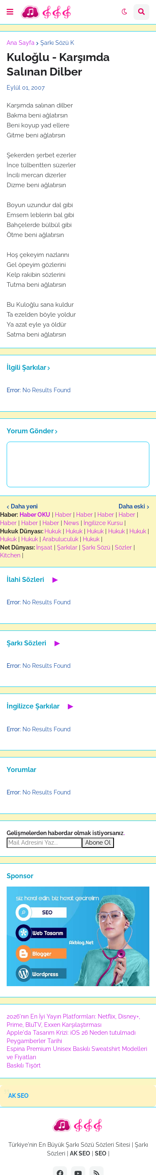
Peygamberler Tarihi (34, 1041)
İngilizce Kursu (103, 523)
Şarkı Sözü (96, 547)
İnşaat (44, 547)
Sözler (123, 547)
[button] (10, 12)
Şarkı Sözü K (57, 43)
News (71, 523)
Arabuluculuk (60, 539)
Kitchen (10, 555)
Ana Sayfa (21, 43)
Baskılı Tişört (24, 1065)
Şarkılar (67, 547)
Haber (63, 514)
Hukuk (53, 531)
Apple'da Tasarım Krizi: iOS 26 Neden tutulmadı (71, 1032)
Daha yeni (24, 506)
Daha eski (132, 506)
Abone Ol (98, 842)
